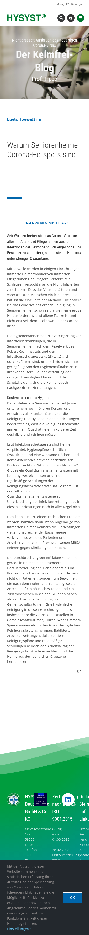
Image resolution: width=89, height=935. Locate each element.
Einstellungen (19, 928)
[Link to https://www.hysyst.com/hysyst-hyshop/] (71, 18)
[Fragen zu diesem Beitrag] (44, 223)
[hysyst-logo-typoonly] (26, 15)
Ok (72, 898)
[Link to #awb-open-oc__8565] (80, 18)
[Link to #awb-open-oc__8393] (61, 18)
